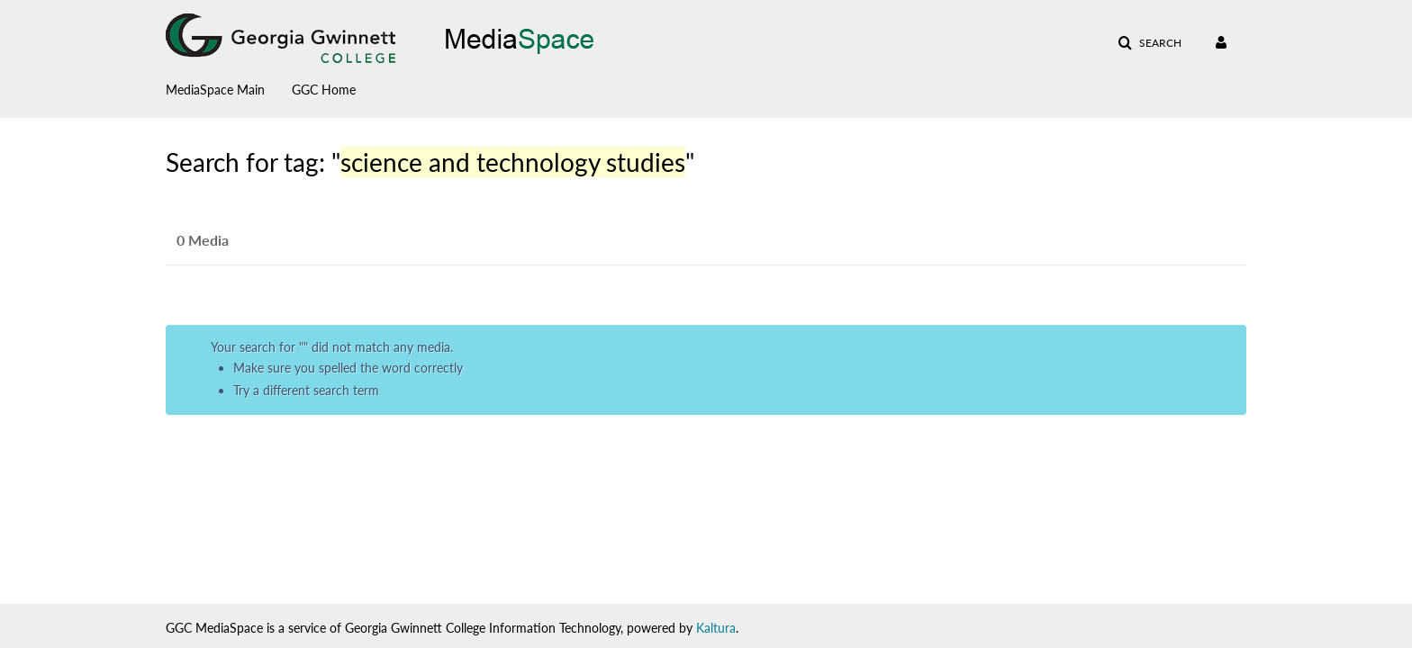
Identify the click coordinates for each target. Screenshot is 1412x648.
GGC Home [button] (324, 89)
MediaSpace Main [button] (215, 89)
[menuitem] (229, 86)
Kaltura (716, 627)
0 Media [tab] (202, 239)
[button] (1149, 43)
